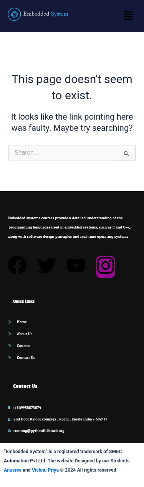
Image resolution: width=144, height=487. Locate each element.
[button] (128, 16)
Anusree (13, 470)
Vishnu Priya (45, 470)
